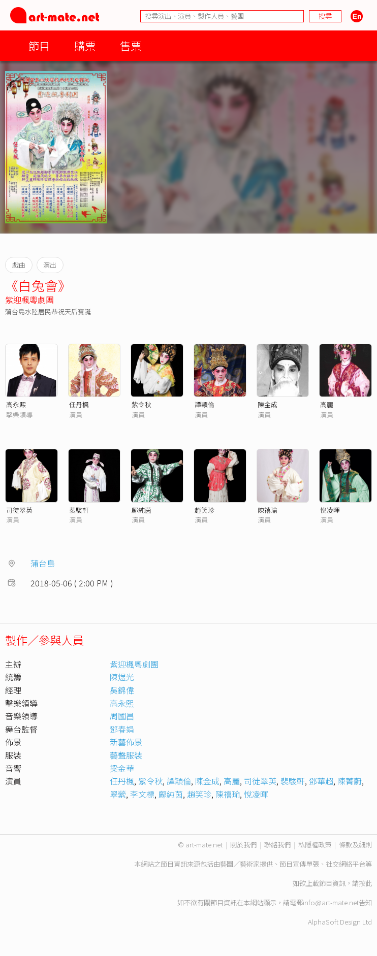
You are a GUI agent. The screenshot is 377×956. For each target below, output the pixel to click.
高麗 (326, 404)
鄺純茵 (141, 510)
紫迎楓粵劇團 (29, 299)
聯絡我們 (277, 844)
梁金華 (122, 768)
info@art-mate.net (331, 902)
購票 (85, 45)
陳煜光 (122, 677)
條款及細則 (355, 844)
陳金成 (267, 404)
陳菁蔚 (349, 781)
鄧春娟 (122, 729)
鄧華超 (321, 781)
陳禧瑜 (267, 510)
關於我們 (243, 844)
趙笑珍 (204, 510)
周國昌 (122, 716)
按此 (365, 883)
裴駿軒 (79, 510)
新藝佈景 (126, 742)
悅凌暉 (330, 510)
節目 (39, 45)
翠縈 (118, 794)
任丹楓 (79, 404)
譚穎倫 (204, 404)
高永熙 (16, 404)
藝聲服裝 (126, 755)
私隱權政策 (314, 844)
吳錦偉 (122, 690)
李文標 (142, 794)
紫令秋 (141, 404)
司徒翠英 (19, 510)
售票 (130, 45)
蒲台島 (42, 563)
